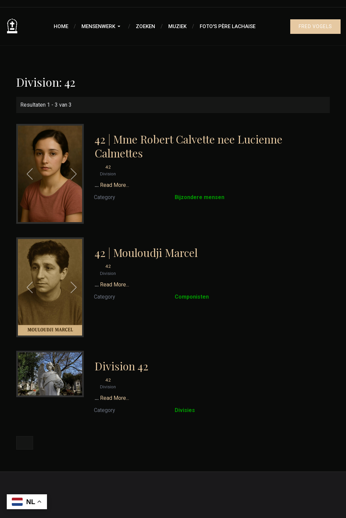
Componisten (192, 297)
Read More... (114, 185)
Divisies (185, 410)
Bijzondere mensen (199, 197)
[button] (102, 26)
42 (108, 167)
